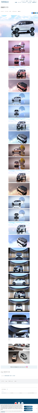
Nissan (6, 381)
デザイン (3, 391)
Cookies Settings (28, 406)
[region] (19, 408)
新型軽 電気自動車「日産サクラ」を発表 (10, 375)
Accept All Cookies (28, 410)
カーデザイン (2, 381)
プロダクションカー (10, 381)
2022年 (15, 381)
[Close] (37, 408)
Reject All (28, 408)
